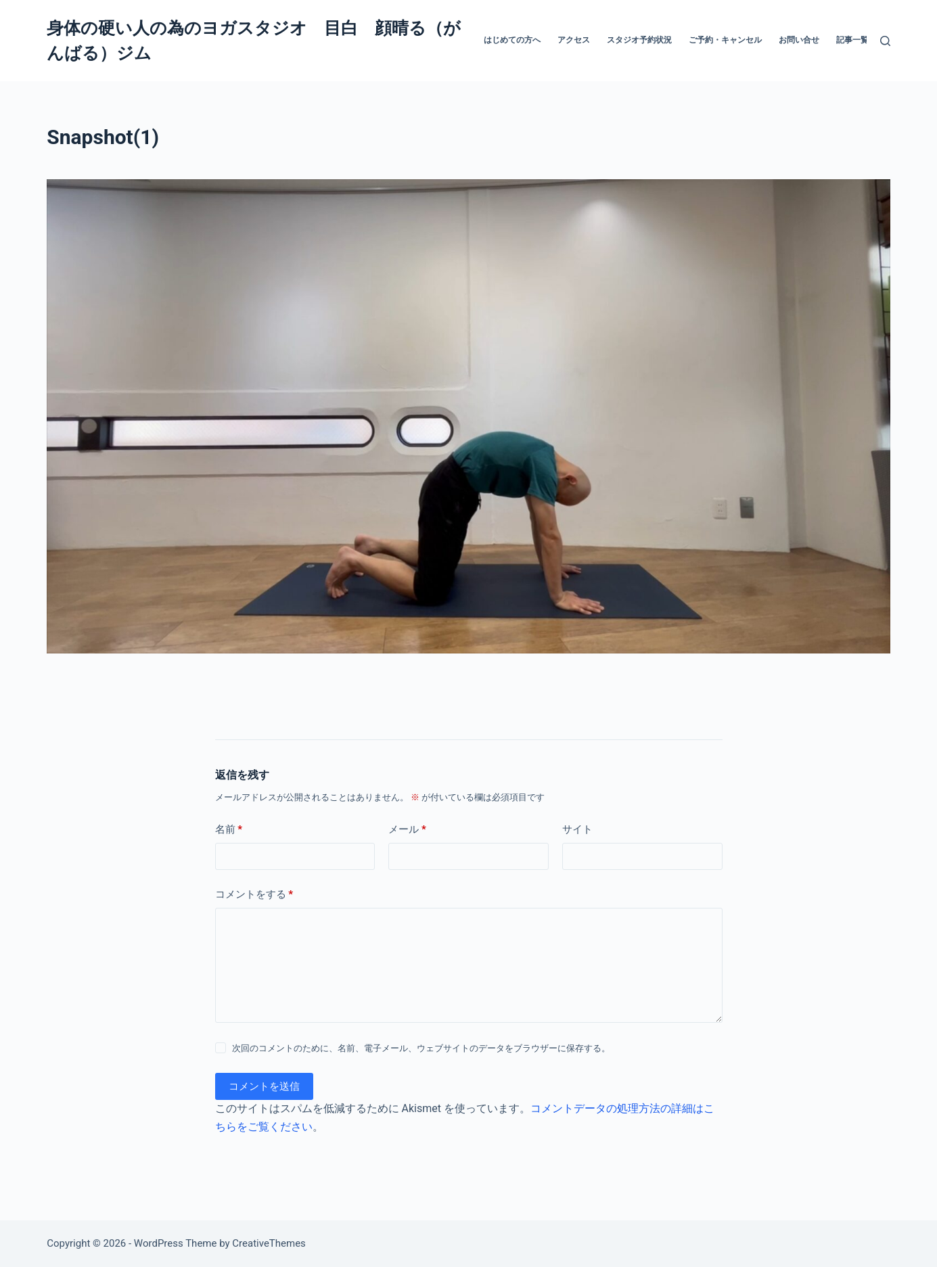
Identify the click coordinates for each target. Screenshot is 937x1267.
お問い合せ (799, 40)
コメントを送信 (264, 1086)
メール (407, 829)
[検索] (885, 41)
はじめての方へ (512, 40)
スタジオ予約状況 (639, 40)
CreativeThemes (269, 1243)
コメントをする (254, 894)
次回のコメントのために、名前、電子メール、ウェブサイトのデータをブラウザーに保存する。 (421, 1048)
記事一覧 (852, 40)
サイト (577, 829)
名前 (229, 829)
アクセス (573, 40)
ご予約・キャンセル (725, 40)
